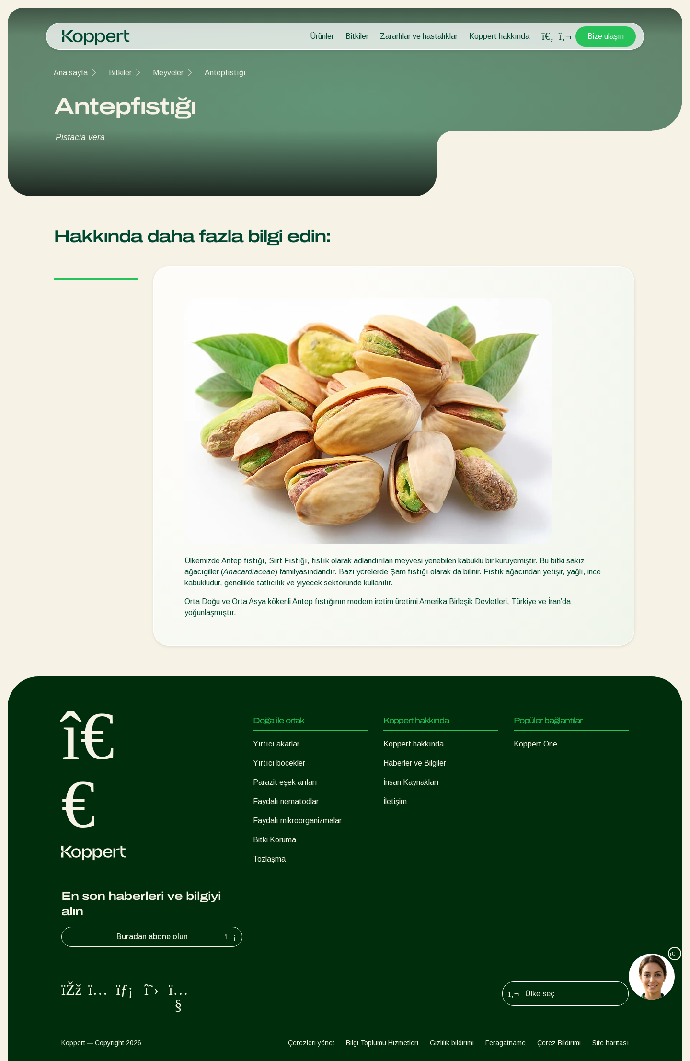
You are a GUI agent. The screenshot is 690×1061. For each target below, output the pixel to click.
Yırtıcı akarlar (276, 744)
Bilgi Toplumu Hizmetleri (382, 1043)
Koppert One (535, 744)
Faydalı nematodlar (286, 801)
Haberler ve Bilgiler (414, 763)
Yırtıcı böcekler (279, 763)
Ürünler (322, 36)
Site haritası (610, 1043)
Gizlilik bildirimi (452, 1043)
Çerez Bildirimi (559, 1043)
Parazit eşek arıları (285, 782)
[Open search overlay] (547, 36)
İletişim (395, 801)
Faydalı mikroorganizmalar (297, 820)
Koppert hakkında (499, 36)
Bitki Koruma (274, 840)
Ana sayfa (71, 73)
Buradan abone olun (177, 936)
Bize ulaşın (605, 36)
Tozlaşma (269, 859)
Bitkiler (356, 36)
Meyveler (168, 73)
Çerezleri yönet (311, 1043)
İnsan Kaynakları (411, 782)
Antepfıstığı (225, 73)
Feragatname (505, 1043)
